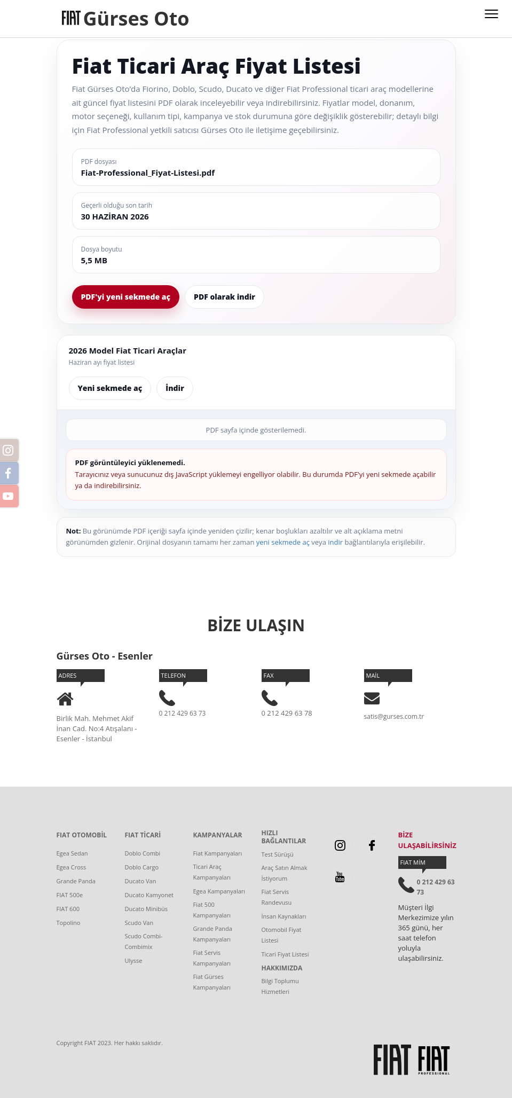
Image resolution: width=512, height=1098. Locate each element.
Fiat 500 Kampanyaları (212, 909)
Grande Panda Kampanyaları (212, 933)
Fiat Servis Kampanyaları (212, 957)
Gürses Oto (136, 18)
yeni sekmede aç (283, 542)
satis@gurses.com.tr (394, 716)
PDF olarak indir (224, 297)
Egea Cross (71, 867)
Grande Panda (76, 881)
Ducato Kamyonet (149, 895)
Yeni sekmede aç (110, 388)
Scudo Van (139, 923)
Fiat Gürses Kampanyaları (212, 981)
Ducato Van (140, 881)
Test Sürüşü (278, 854)
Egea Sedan (72, 853)
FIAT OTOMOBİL (82, 835)
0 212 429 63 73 (182, 713)
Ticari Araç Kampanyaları (212, 871)
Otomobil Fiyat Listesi (282, 935)
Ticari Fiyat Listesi (285, 954)
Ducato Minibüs (146, 909)
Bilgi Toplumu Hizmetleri (280, 986)
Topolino (69, 923)
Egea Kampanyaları (219, 891)
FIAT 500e (70, 895)
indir (335, 542)
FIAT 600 (68, 909)
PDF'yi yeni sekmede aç (126, 297)
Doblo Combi (143, 853)
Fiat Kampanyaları (217, 853)
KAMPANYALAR (217, 835)
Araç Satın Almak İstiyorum (285, 873)
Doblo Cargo (142, 867)
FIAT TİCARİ (143, 835)
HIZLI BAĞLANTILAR (284, 837)
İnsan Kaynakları (284, 916)
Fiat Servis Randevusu (277, 897)
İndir (175, 388)
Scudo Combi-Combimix (144, 941)
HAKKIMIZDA (282, 968)
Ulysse (134, 960)
